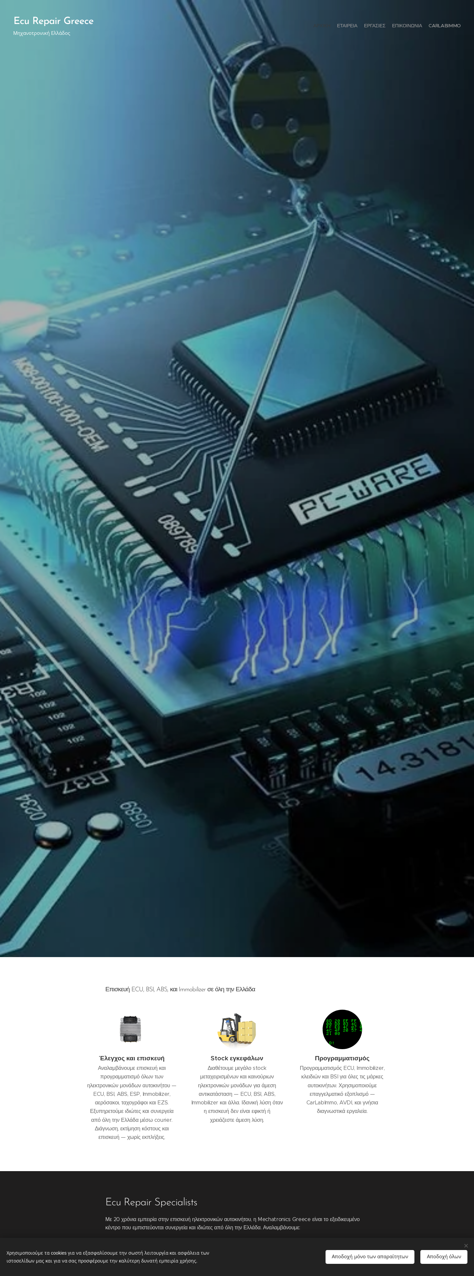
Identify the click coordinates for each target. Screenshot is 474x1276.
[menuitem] (435, 26)
